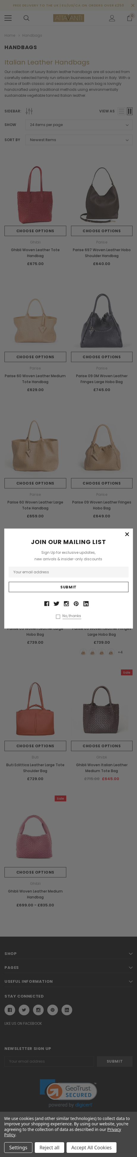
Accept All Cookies (91, 1147)
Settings (18, 1147)
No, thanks (71, 616)
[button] (126, 534)
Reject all (49, 1147)
